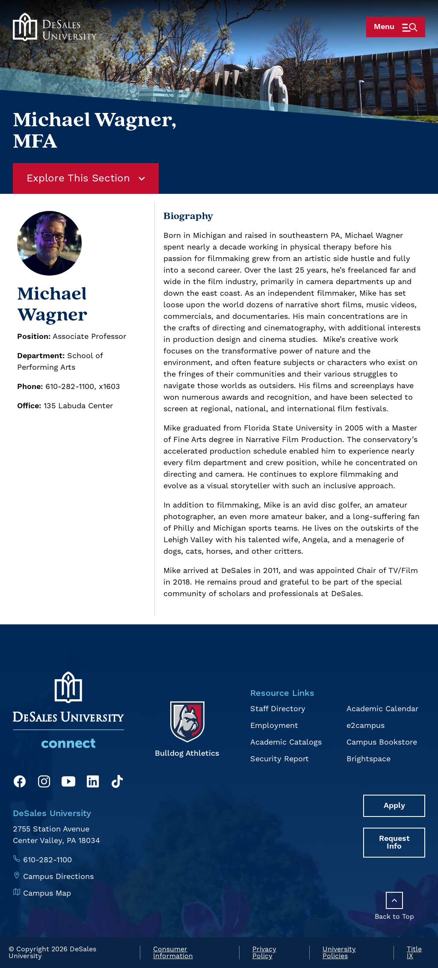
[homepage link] (55, 40)
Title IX (414, 952)
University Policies (339, 952)
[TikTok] (117, 783)
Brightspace (368, 759)
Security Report (279, 759)
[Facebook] (20, 783)
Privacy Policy (264, 952)
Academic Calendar (382, 709)
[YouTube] (68, 783)
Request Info (394, 842)
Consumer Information (173, 952)
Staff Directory (277, 709)
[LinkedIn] (93, 783)
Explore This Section (86, 178)
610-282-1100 (47, 860)
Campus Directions (58, 877)
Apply (394, 806)
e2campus (365, 725)
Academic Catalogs (286, 742)
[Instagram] (44, 783)
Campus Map (47, 893)
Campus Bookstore (381, 742)
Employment (274, 725)
